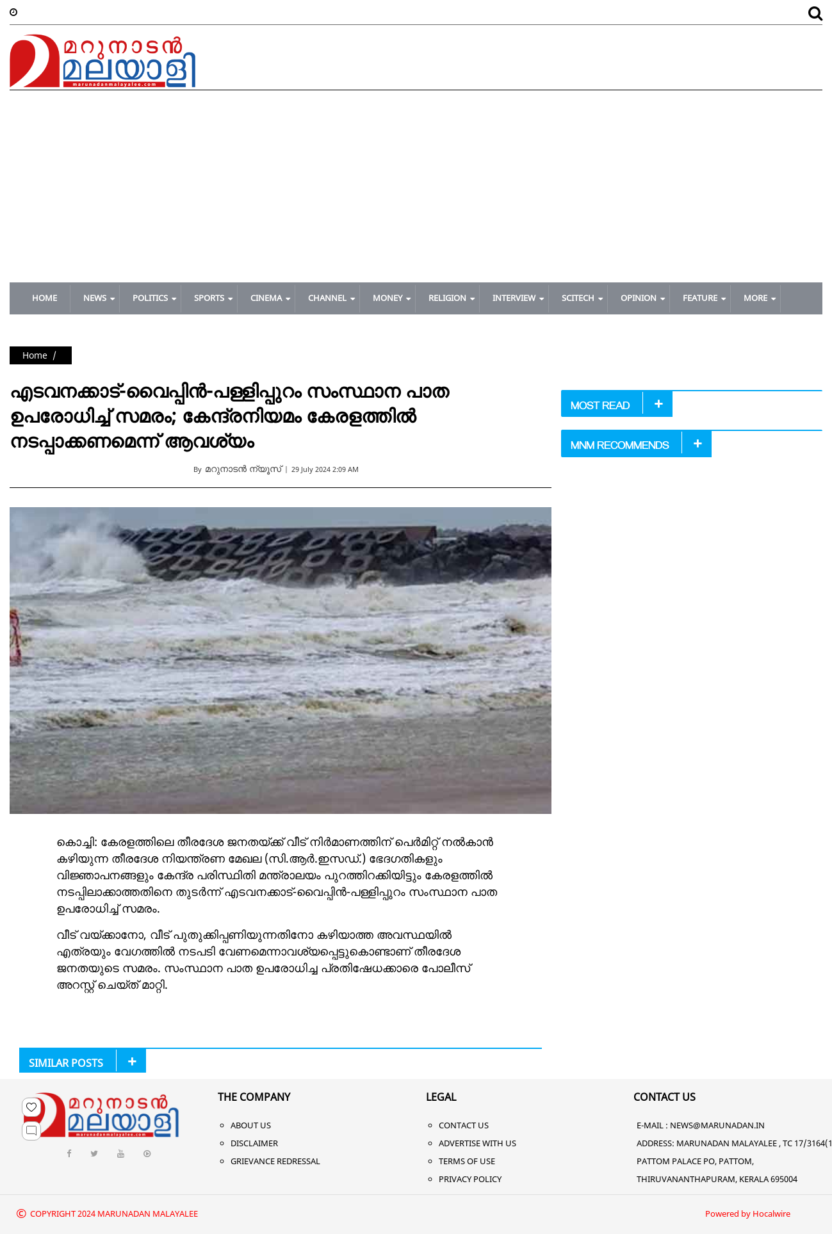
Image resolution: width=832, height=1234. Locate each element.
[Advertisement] (416, 186)
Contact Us (464, 1125)
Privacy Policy (470, 1179)
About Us (251, 1125)
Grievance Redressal (275, 1161)
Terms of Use (467, 1161)
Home (34, 355)
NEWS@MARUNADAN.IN (717, 1125)
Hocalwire (771, 1213)
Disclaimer (254, 1143)
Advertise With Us (477, 1143)
